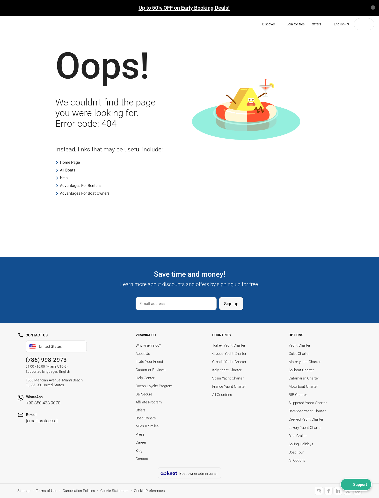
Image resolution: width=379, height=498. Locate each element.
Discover (270, 24)
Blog (139, 450)
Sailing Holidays (301, 444)
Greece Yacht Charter (229, 353)
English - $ (338, 24)
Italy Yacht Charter (226, 370)
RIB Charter (298, 395)
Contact (142, 459)
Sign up (231, 303)
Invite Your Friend (149, 361)
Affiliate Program (149, 402)
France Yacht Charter (229, 386)
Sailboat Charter (301, 370)
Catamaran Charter (304, 378)
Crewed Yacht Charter (306, 419)
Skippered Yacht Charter (308, 403)
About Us (143, 353)
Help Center (145, 378)
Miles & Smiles (147, 426)
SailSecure (144, 394)
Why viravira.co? (148, 345)
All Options (297, 460)
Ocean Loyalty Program (154, 386)
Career (141, 442)
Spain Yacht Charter (228, 378)
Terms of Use (46, 491)
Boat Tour (296, 452)
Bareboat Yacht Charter (307, 411)
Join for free (295, 24)
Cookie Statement (114, 491)
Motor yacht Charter (305, 362)
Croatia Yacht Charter (229, 362)
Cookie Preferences (149, 491)
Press (140, 434)
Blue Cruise (297, 436)
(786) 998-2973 (46, 360)
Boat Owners (146, 418)
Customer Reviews (151, 370)
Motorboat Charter (303, 386)
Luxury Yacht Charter (305, 427)
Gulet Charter (299, 353)
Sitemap (23, 491)
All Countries (222, 395)
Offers (316, 24)
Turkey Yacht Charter (228, 345)
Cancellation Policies (79, 491)
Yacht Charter (299, 345)
